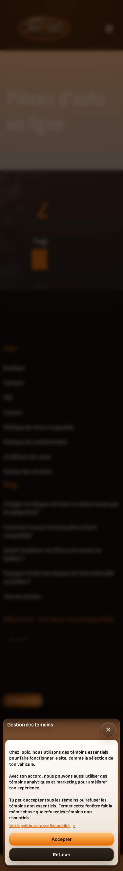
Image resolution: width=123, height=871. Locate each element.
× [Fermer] (108, 729)
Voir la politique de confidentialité (40, 826)
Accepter (61, 839)
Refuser (62, 854)
